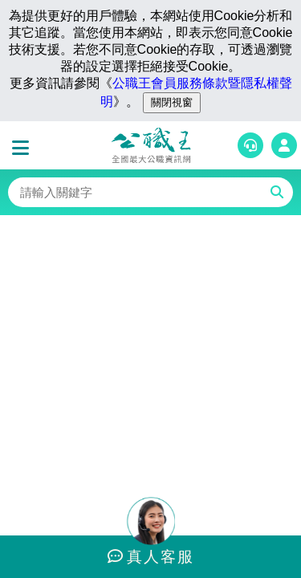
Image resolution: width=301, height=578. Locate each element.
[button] (24, 148)
